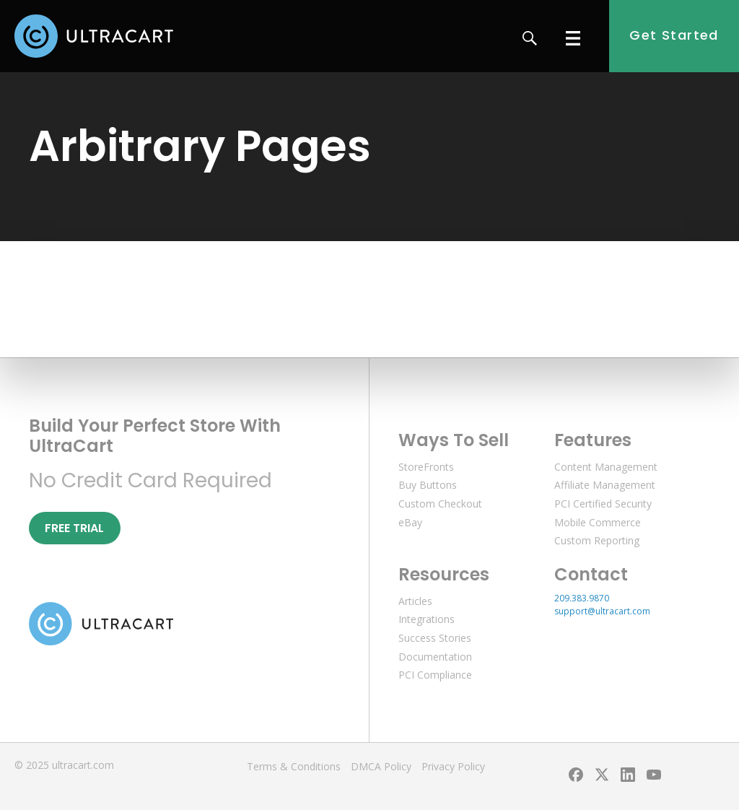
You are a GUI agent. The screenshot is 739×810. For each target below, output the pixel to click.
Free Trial (74, 528)
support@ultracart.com (602, 611)
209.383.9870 (581, 598)
